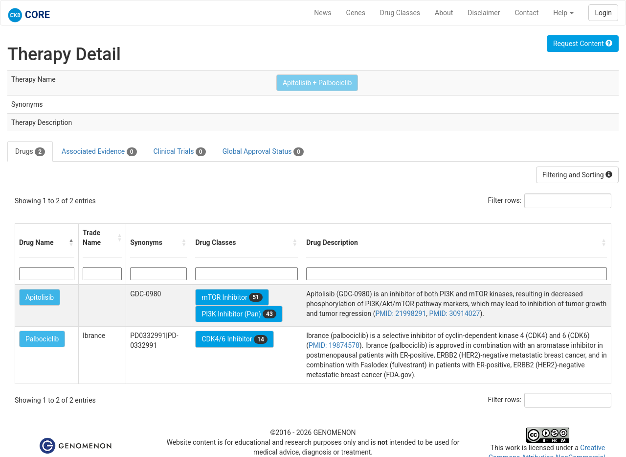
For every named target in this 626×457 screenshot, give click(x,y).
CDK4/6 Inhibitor (234, 339)
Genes (355, 13)
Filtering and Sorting (577, 175)
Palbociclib (42, 339)
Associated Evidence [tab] (99, 151)
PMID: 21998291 (400, 313)
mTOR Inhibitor (232, 297)
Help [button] (563, 13)
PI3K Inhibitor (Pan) (238, 314)
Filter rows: (505, 200)
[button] (71, 242)
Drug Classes (400, 13)
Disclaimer (484, 13)
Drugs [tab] (30, 151)
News (322, 13)
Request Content (582, 44)
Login (603, 13)
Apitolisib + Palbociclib (317, 83)
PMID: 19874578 (334, 345)
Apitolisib (39, 297)
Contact (526, 13)
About (444, 13)
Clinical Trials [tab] (180, 151)
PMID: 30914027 (454, 313)
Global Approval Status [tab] (263, 151)
